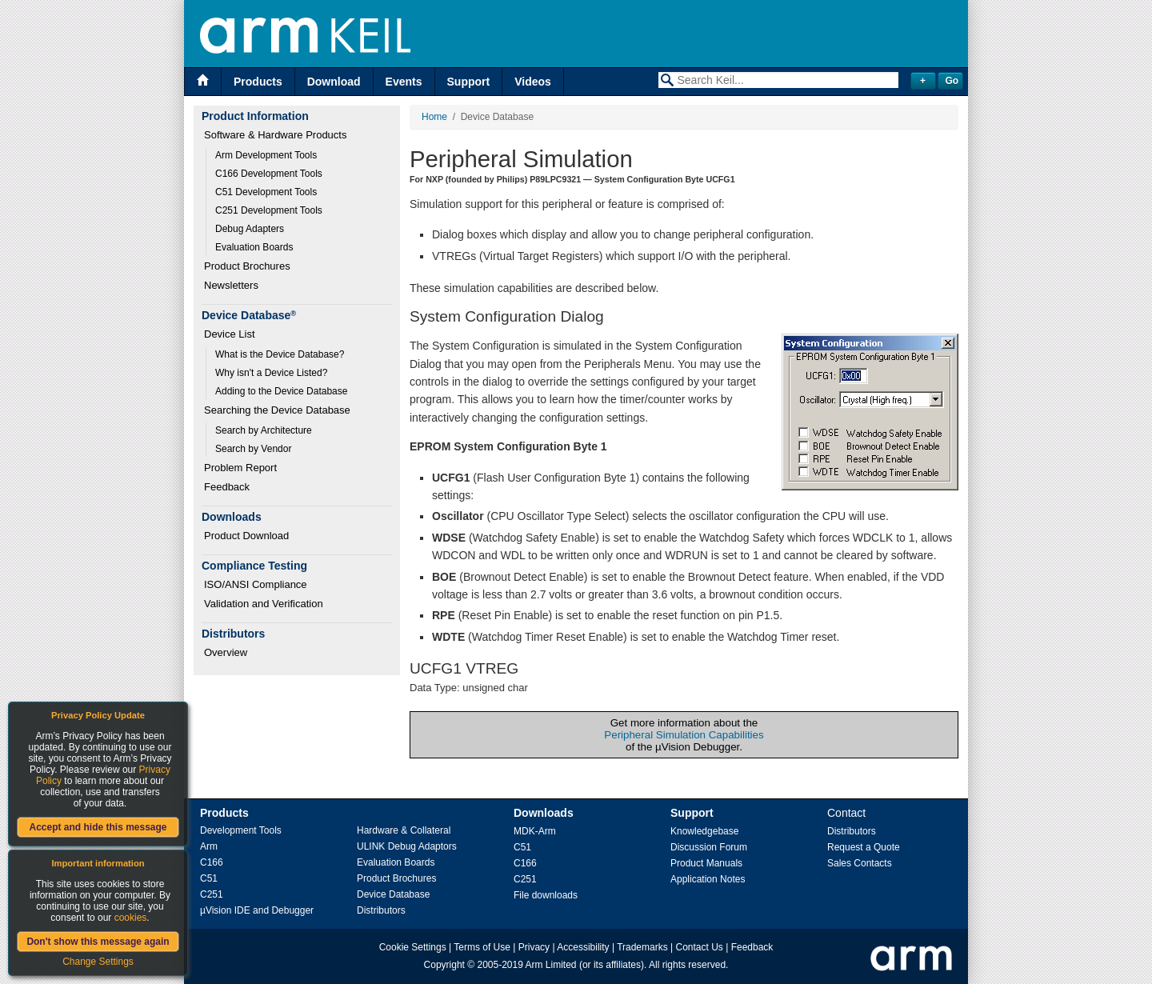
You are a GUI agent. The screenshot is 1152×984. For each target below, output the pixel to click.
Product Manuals (706, 863)
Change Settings (98, 961)
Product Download (246, 536)
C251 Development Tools (268, 210)
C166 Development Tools (268, 173)
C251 (211, 894)
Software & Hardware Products (275, 135)
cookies (130, 917)
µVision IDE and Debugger (257, 910)
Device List (229, 334)
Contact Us (699, 947)
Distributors (381, 910)
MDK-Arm (535, 831)
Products (258, 81)
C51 (209, 878)
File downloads (546, 895)
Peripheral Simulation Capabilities (683, 735)
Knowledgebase (704, 831)
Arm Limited (551, 964)
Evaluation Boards (254, 247)
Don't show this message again (97, 941)
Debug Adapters (249, 228)
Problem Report (240, 468)
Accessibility (583, 947)
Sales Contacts (859, 863)
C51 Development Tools (266, 192)
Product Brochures (247, 266)
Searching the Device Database (277, 410)
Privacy (534, 947)
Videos (532, 81)
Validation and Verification (263, 604)
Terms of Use (482, 947)
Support (468, 81)
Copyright (444, 964)
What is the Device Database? (279, 354)
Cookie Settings (412, 947)
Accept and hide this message (97, 827)
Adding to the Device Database (281, 391)
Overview (225, 652)
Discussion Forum (708, 847)
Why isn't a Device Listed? (271, 372)
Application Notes (707, 879)
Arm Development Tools (266, 155)
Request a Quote (863, 847)
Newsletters (231, 285)
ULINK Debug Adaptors (407, 846)
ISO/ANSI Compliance (255, 584)
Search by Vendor (253, 448)
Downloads (544, 812)
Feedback (227, 487)
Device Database (393, 894)
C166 (211, 862)
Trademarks (642, 947)
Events (404, 81)
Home (434, 116)
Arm (209, 846)
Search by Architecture (263, 430)
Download (334, 81)
